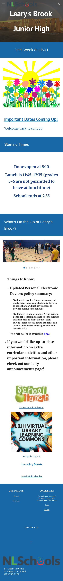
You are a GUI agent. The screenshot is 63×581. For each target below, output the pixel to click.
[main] (31, 21)
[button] (3, 4)
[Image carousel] (31, 254)
